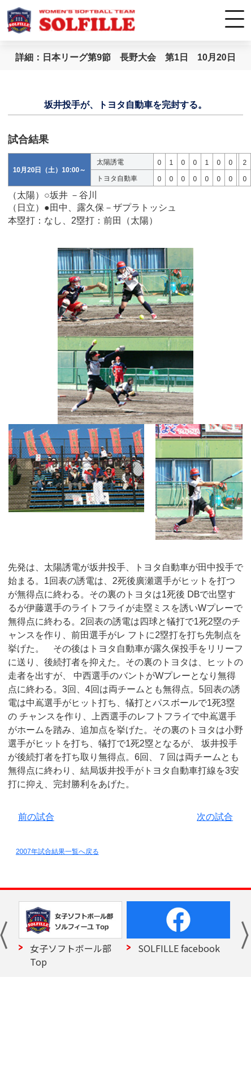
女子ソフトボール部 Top (70, 954)
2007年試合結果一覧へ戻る (57, 852)
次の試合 (215, 817)
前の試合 (36, 817)
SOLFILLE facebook (179, 948)
